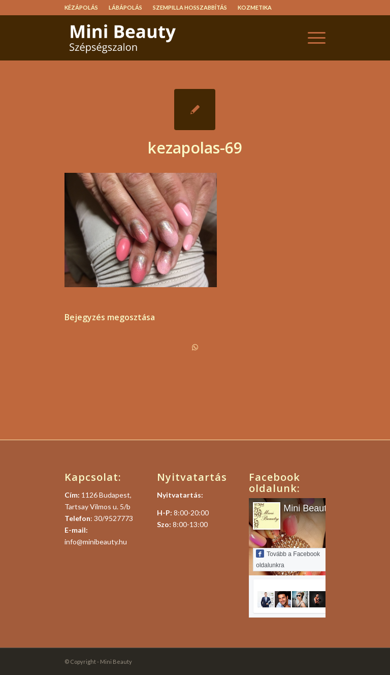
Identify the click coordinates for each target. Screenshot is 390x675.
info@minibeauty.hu (95, 541)
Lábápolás (125, 7)
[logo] (140, 37)
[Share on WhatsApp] (195, 347)
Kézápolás (81, 7)
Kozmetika (255, 7)
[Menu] (312, 37)
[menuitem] (84, 7)
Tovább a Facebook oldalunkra (288, 559)
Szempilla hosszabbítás (190, 7)
